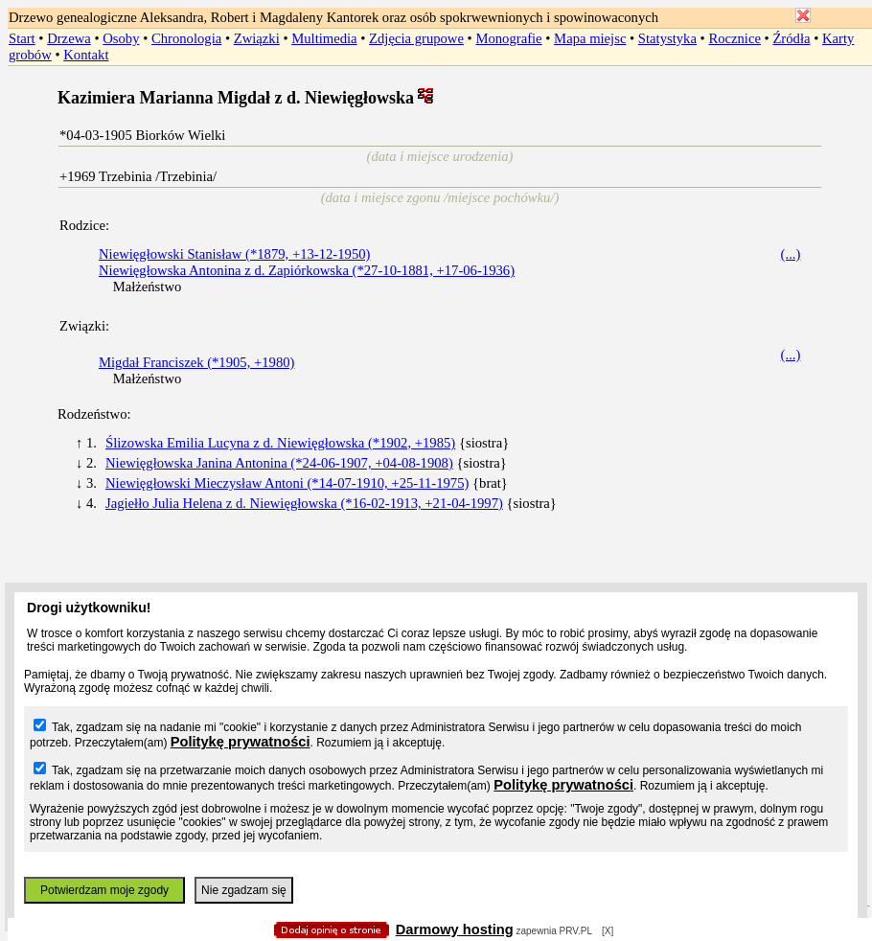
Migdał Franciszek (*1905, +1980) (196, 362)
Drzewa (69, 38)
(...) (791, 254)
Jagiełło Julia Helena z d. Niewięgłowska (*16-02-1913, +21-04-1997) (304, 503)
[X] (607, 931)
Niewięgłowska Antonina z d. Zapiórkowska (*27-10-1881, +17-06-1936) (307, 270)
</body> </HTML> (436, 96)
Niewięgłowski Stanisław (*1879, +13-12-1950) (234, 254)
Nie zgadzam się (244, 890)
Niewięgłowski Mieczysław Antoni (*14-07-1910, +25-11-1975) (287, 483)
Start (22, 38)
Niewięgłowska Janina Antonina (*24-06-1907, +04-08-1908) (279, 462)
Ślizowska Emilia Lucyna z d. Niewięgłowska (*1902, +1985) (280, 442)
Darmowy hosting (455, 929)
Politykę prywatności (240, 741)
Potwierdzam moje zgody (104, 890)
